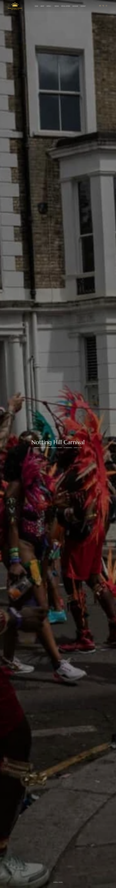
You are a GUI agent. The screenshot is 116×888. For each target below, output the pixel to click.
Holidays (60, 447)
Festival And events (51, 447)
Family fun (43, 447)
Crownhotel (68, 447)
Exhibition (36, 447)
